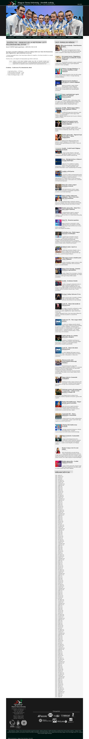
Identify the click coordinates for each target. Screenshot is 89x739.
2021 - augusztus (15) (59, 544)
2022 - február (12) (59, 537)
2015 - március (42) (59, 640)
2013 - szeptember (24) (60, 661)
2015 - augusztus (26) (59, 634)
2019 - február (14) (59, 582)
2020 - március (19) (59, 566)
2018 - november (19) (59, 586)
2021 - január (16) (59, 553)
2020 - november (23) (59, 556)
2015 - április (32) (59, 639)
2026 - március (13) (59, 476)
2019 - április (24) (59, 579)
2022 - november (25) (59, 526)
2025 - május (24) (58, 489)
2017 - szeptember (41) (60, 603)
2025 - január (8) (58, 494)
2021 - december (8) (59, 540)
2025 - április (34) (59, 490)
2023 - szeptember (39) (60, 513)
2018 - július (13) (58, 590)
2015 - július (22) (58, 635)
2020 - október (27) (59, 557)
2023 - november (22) (59, 511)
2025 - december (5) (59, 480)
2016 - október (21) (59, 617)
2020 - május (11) (58, 563)
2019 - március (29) (59, 581)
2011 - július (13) (58, 694)
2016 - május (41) (58, 623)
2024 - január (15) (59, 508)
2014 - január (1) (58, 656)
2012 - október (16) (59, 675)
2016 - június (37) (58, 622)
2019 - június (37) (58, 577)
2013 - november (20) (59, 659)
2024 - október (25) (59, 497)
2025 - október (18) (59, 482)
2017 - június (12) (58, 607)
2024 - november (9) (59, 496)
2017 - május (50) (58, 608)
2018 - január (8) (58, 598)
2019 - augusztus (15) (59, 574)
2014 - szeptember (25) (60, 648)
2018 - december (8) (59, 584)
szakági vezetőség (21, 37)
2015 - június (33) (58, 636)
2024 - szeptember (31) (60, 498)
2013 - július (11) (58, 664)
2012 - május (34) (58, 681)
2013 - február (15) (59, 670)
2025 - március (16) (59, 491)
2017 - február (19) (59, 612)
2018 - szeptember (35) (60, 588)
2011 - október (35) (59, 690)
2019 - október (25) (59, 572)
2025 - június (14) (58, 487)
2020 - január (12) (59, 568)
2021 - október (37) (59, 542)
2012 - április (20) (59, 682)
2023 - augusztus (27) (59, 515)
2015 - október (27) (59, 632)
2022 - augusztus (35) (59, 530)
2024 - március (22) (59, 506)
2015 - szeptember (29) (60, 633)
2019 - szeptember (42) (60, 573)
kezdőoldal (11, 37)
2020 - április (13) (59, 564)
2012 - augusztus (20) (59, 678)
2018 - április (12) (59, 594)
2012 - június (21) (58, 680)
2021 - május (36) (58, 548)
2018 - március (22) (59, 595)
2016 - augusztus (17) (59, 619)
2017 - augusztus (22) (59, 604)
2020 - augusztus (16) (59, 559)
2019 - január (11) (59, 583)
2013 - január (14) (59, 671)
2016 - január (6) (58, 628)
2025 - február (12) (59, 492)
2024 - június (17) (58, 502)
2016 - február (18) (59, 627)
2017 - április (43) (59, 609)
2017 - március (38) (59, 610)
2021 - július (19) (58, 546)
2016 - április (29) (59, 624)
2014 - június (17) (58, 651)
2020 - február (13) (59, 567)
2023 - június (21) (58, 517)
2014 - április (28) (59, 654)
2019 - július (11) (58, 576)
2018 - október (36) (59, 587)
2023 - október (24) (59, 512)
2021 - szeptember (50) (60, 543)
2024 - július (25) (58, 501)
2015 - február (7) (58, 641)
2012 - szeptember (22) (60, 676)
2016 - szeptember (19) (60, 618)
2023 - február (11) (59, 522)
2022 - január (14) (59, 538)
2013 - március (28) (59, 669)
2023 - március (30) (59, 521)
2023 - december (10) (59, 510)
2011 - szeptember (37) (60, 691)
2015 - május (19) (58, 638)
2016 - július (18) (58, 620)
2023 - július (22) (58, 516)
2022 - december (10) (59, 525)
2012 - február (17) (59, 685)
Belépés (80, 4)
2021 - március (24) (59, 551)
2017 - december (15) (59, 599)
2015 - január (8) (58, 643)
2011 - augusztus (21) (59, 692)
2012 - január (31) (59, 686)
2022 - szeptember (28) (60, 528)
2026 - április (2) (58, 475)
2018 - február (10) (59, 597)
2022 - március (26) (59, 536)
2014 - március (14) (59, 655)
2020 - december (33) (59, 554)
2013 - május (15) (58, 666)
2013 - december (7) (59, 658)
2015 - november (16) (59, 630)
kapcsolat (71, 37)
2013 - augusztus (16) (59, 663)
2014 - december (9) (59, 644)
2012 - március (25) (59, 684)
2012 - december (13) (59, 673)
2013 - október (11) (59, 660)
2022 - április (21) (59, 535)
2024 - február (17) (59, 507)
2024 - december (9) (59, 495)
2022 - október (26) (59, 527)
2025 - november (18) (59, 481)
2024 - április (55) (59, 505)
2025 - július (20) (58, 486)
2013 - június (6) (58, 665)
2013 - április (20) (59, 668)
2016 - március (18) (59, 625)
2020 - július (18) (58, 561)
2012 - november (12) (59, 674)
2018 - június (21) (58, 592)
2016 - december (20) (59, 614)
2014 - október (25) (59, 646)
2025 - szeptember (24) (60, 484)
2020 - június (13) (58, 562)
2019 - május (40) (58, 578)
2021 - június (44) (58, 547)
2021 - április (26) (59, 549)
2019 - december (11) (59, 569)
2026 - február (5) (58, 477)
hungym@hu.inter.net (18, 713)
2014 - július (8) (58, 650)
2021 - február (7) (58, 552)
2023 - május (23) (58, 518)
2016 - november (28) (59, 615)
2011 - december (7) (59, 687)
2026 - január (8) (58, 479)
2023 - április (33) (59, 520)
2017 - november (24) (59, 600)
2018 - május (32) (58, 593)
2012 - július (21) (58, 679)
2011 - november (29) (59, 689)
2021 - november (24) (59, 541)
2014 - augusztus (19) (59, 649)
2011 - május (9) (58, 696)
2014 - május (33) (58, 653)
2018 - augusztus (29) (59, 589)
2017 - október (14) (59, 602)
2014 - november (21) (59, 645)
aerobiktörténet (61, 37)
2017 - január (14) (59, 613)
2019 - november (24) (59, 571)
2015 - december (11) (59, 629)
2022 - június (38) (58, 532)
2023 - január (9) (58, 523)
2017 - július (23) (58, 605)
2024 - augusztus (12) (59, 500)
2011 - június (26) (58, 695)
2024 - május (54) (58, 503)
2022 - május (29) (58, 533)
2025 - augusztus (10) (59, 485)
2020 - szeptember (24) (60, 558)
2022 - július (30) (58, 531)
